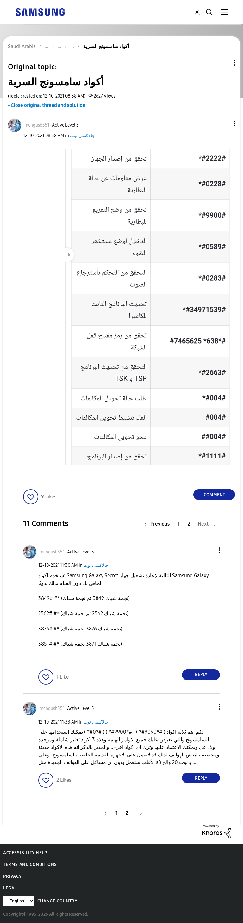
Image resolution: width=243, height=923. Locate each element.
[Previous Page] (158, 523)
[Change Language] (18, 901)
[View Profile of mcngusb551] (36, 125)
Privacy (12, 876)
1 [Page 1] (179, 524)
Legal (10, 888)
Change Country (57, 901)
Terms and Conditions (30, 864)
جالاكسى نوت (82, 135)
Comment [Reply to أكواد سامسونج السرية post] (214, 494)
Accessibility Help (25, 853)
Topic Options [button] (223, 63)
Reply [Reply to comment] (201, 674)
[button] (224, 124)
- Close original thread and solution (46, 105)
